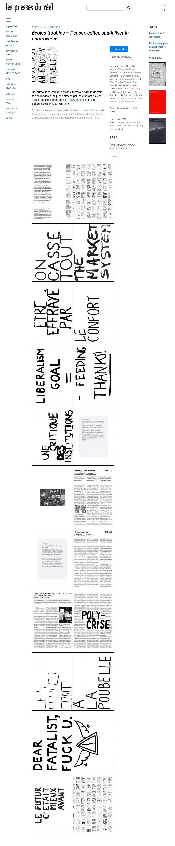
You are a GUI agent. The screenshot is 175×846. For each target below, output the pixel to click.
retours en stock (12, 52)
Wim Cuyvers (116, 79)
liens (9, 118)
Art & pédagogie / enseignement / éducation (158, 47)
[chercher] (105, 8)
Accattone (54, 27)
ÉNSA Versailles (77, 100)
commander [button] (119, 49)
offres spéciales (12, 33)
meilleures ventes (12, 43)
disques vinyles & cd (13, 71)
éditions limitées (11, 86)
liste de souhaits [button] (121, 56)
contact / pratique (11, 110)
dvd (8, 78)
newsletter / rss (13, 101)
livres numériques (13, 61)
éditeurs (37, 27)
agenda (10, 93)
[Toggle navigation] (8, 20)
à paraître (11, 26)
